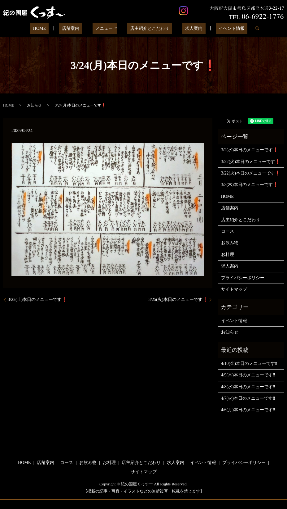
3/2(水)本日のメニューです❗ (249, 150)
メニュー (105, 28)
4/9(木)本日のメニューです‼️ (248, 375)
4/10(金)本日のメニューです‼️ (249, 363)
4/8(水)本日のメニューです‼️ (248, 386)
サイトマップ (234, 289)
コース (227, 231)
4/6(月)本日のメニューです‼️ (248, 409)
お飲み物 (229, 242)
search (241, 28)
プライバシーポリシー (242, 277)
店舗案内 (77, 28)
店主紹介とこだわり (148, 28)
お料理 (227, 254)
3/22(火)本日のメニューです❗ (250, 161)
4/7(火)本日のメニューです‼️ (248, 398)
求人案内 (187, 28)
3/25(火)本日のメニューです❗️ (177, 299)
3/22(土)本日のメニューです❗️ (37, 299)
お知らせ (34, 105)
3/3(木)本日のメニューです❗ (249, 184)
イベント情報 (219, 28)
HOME (52, 28)
